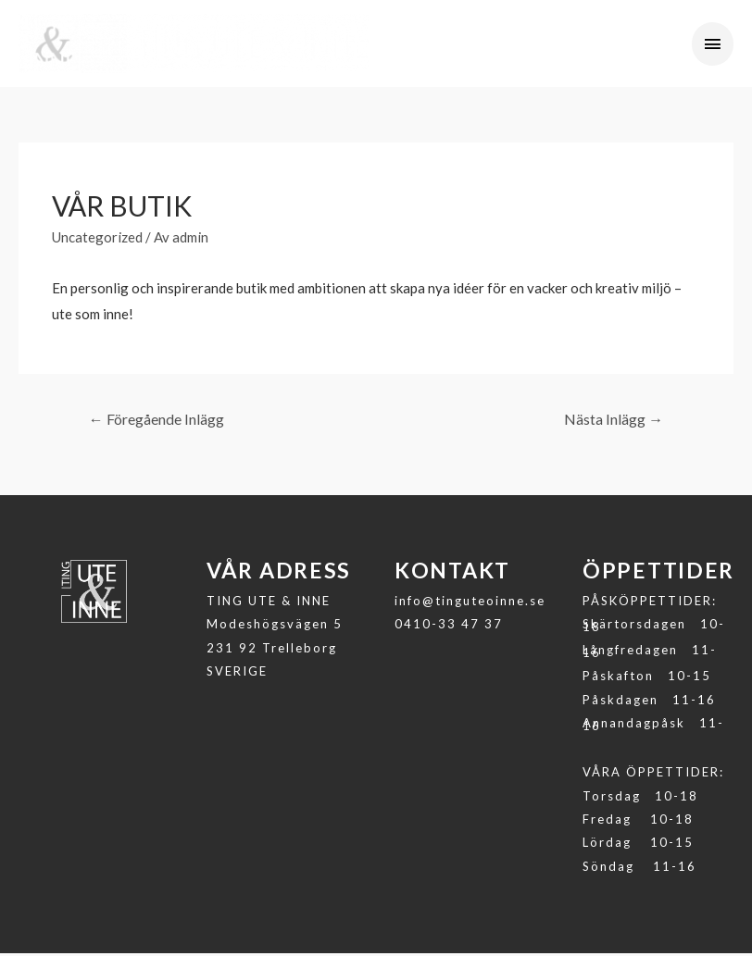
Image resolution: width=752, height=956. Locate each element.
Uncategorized (97, 239)
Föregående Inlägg (156, 421)
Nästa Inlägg (613, 421)
